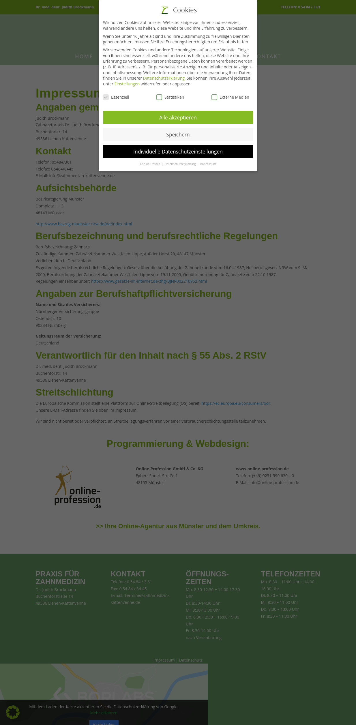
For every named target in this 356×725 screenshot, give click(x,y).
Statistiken (170, 94)
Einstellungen (127, 81)
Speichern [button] (178, 131)
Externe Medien (230, 94)
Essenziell (116, 94)
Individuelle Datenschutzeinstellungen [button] (178, 148)
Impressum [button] (208, 161)
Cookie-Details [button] (150, 161)
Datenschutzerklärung (164, 75)
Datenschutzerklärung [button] (180, 161)
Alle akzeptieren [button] (178, 114)
